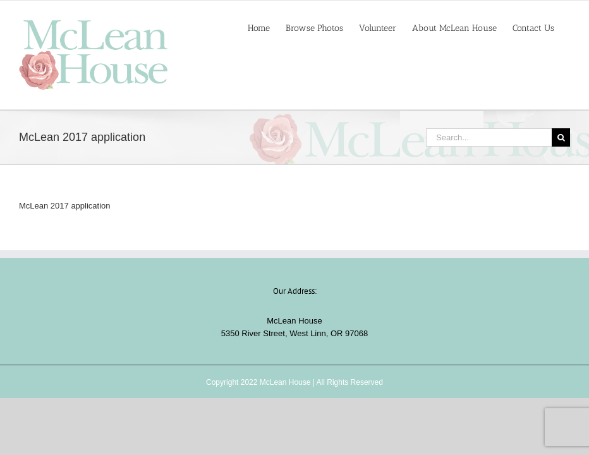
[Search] (561, 137)
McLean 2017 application (65, 205)
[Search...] (489, 137)
